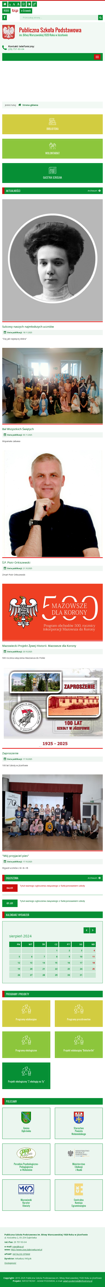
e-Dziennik (26, 10)
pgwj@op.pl (18, 1246)
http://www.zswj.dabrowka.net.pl (26, 1249)
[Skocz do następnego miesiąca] (93, 930)
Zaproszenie (10, 753)
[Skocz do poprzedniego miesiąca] (87, 930)
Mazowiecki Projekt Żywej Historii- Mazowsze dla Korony (39, 646)
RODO (6, 10)
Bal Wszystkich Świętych (18, 429)
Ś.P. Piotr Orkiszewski (16, 562)
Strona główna (28, 104)
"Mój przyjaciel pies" (15, 856)
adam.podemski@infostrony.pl (77, 1281)
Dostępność (10, 1263)
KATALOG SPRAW (21, 1254)
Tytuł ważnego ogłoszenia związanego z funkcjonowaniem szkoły (52, 885)
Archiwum (94, 190)
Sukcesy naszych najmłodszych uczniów (28, 326)
